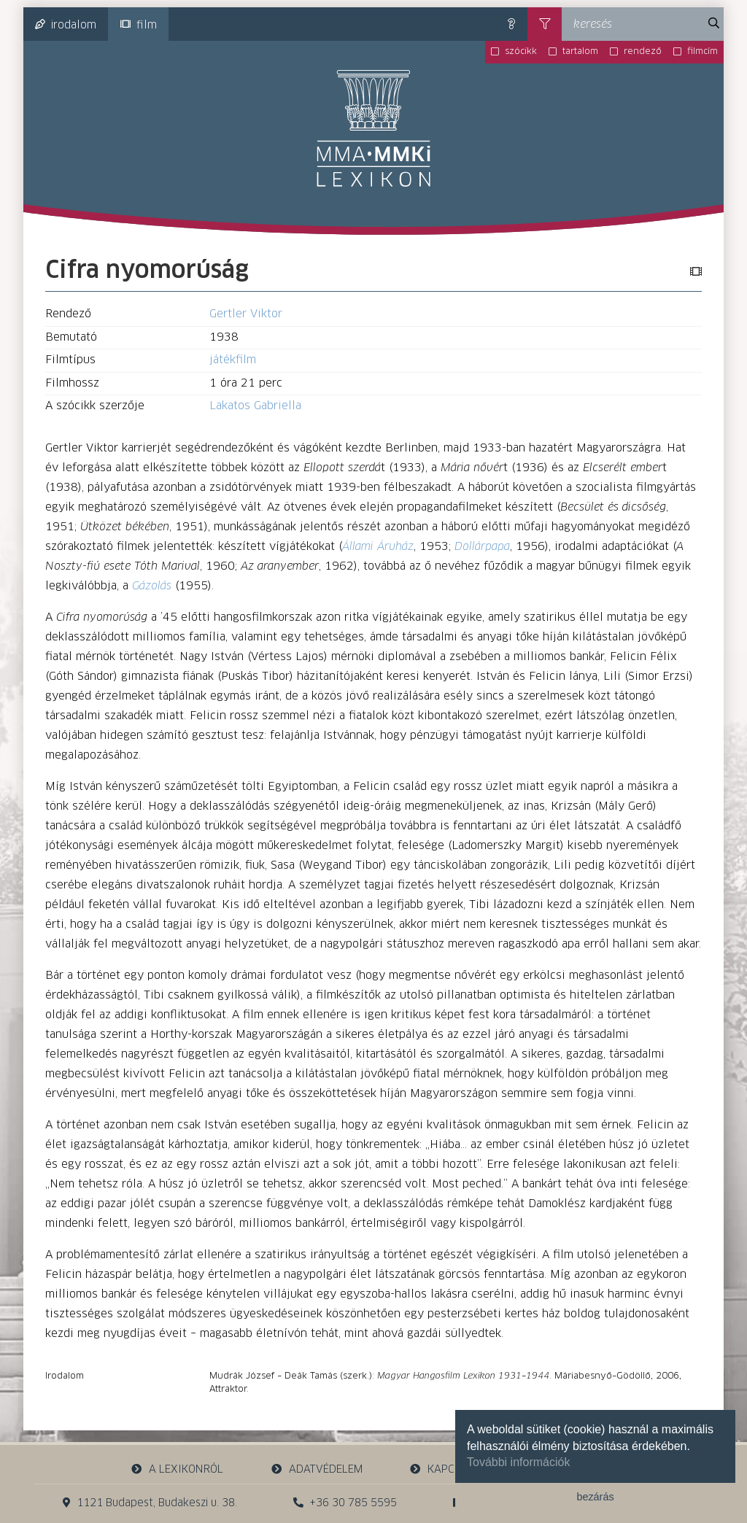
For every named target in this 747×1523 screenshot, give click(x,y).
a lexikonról (177, 1469)
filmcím (702, 51)
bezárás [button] (595, 1497)
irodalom (65, 25)
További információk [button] (518, 1462)
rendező (643, 51)
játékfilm (232, 359)
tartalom (580, 51)
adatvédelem (316, 1469)
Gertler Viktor (245, 314)
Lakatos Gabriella (255, 405)
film (138, 25)
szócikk (521, 51)
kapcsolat (448, 1469)
